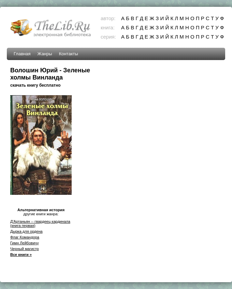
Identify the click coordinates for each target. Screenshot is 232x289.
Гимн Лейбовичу (24, 243)
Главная (22, 53)
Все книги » (21, 254)
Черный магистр (24, 249)
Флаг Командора (24, 237)
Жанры (44, 53)
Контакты (68, 53)
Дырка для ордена (26, 231)
